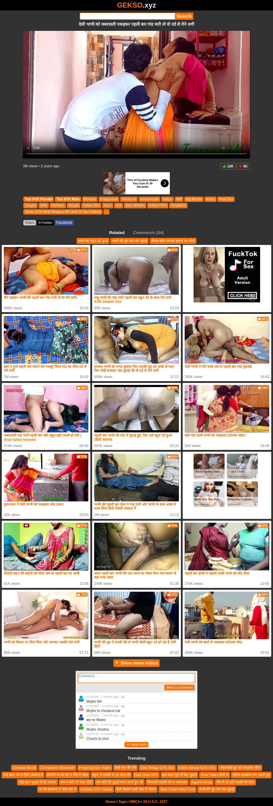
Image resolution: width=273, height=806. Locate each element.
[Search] (127, 16)
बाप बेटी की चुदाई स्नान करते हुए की (119, 782)
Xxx (119, 205)
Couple (30, 205)
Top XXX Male (68, 199)
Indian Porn (158, 205)
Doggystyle (109, 199)
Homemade (149, 199)
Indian (167, 199)
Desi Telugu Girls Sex (157, 768)
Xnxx (108, 205)
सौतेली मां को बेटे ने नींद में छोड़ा (67, 775)
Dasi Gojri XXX (146, 775)
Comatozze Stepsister (57, 768)
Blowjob (90, 199)
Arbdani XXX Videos (96, 789)
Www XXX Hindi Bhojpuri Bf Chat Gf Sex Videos (63, 212)
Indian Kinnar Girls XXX (197, 768)
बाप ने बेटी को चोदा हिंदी (76, 782)
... (106, 212)
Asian (210, 199)
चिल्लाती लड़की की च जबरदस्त (167, 782)
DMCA (134, 802)
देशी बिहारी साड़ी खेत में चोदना (136, 789)
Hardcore (129, 199)
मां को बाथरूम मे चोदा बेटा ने (57, 789)
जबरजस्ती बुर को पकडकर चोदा (240, 768)
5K (243, 166)
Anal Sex (226, 199)
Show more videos (136, 663)
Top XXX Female (38, 199)
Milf (179, 199)
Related (117, 232)
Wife (43, 205)
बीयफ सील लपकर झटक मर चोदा (173, 241)
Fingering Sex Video (95, 768)
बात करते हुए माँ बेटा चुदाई (179, 775)
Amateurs (178, 205)
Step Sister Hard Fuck (177, 789)
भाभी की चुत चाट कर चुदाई (129, 241)
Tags (123, 802)
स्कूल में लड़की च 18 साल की (111, 775)
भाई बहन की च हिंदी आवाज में (23, 775)
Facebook (64, 223)
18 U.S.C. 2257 (155, 802)
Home (110, 802)
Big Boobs (194, 199)
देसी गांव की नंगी (125, 768)
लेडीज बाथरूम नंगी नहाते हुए (251, 775)
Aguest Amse (201, 782)
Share (29, 223)
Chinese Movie (24, 768)
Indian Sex (91, 205)
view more (136, 744)
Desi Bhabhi (134, 205)
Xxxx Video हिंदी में (214, 775)
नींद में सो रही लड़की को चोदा (235, 782)
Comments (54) (148, 232)
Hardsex (58, 205)
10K (227, 166)
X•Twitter (45, 223)
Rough (73, 205)
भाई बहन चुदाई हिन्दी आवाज (38, 782)
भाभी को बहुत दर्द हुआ (93, 241)
